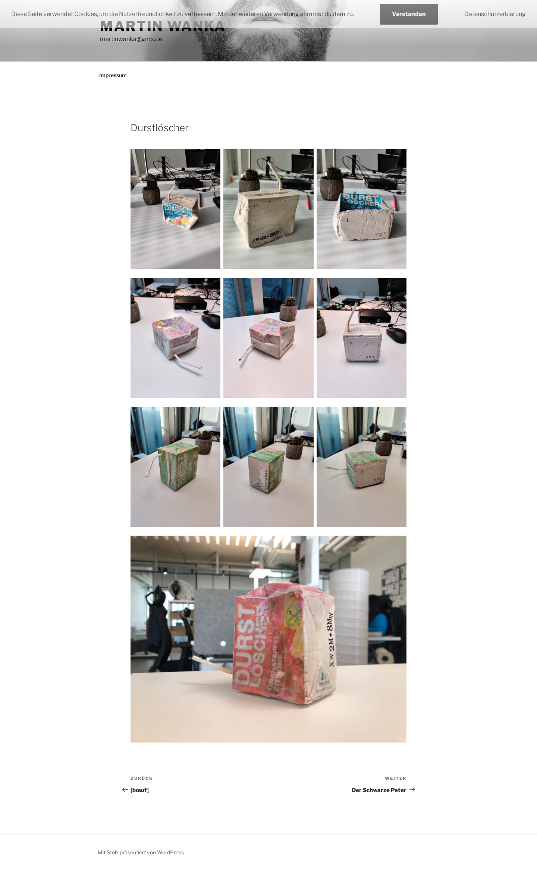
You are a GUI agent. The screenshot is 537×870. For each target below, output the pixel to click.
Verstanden (409, 14)
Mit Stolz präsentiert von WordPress (141, 852)
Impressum (113, 75)
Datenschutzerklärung (495, 14)
